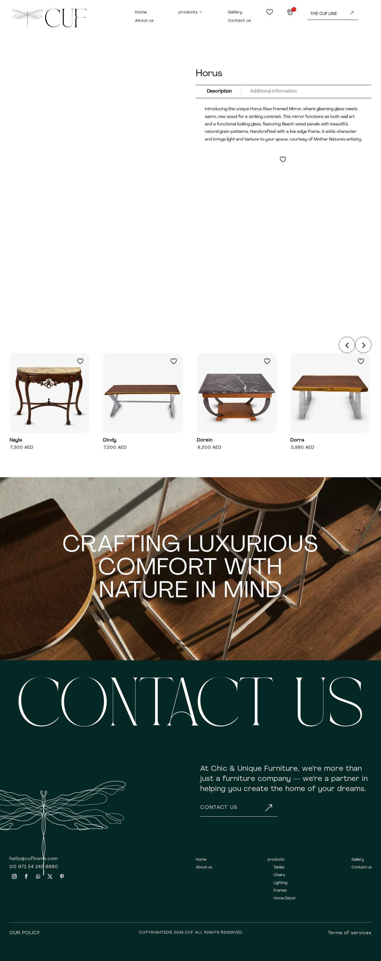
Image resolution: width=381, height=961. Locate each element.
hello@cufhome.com (34, 859)
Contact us (239, 21)
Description (219, 91)
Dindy (109, 440)
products (191, 12)
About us (144, 21)
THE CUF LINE (332, 13)
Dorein (205, 440)
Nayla (16, 440)
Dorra (297, 440)
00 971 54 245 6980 (34, 867)
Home (141, 12)
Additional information (273, 91)
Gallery (235, 12)
